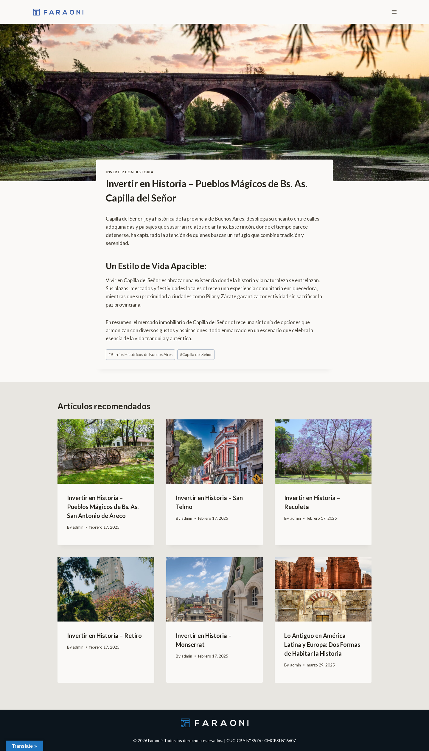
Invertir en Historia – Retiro (104, 635)
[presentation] (105, 451)
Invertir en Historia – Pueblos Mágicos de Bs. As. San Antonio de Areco (103, 506)
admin (78, 527)
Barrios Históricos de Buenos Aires (140, 354)
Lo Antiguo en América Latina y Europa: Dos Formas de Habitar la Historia (322, 644)
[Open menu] (394, 11)
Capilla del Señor (196, 354)
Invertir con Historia (129, 172)
